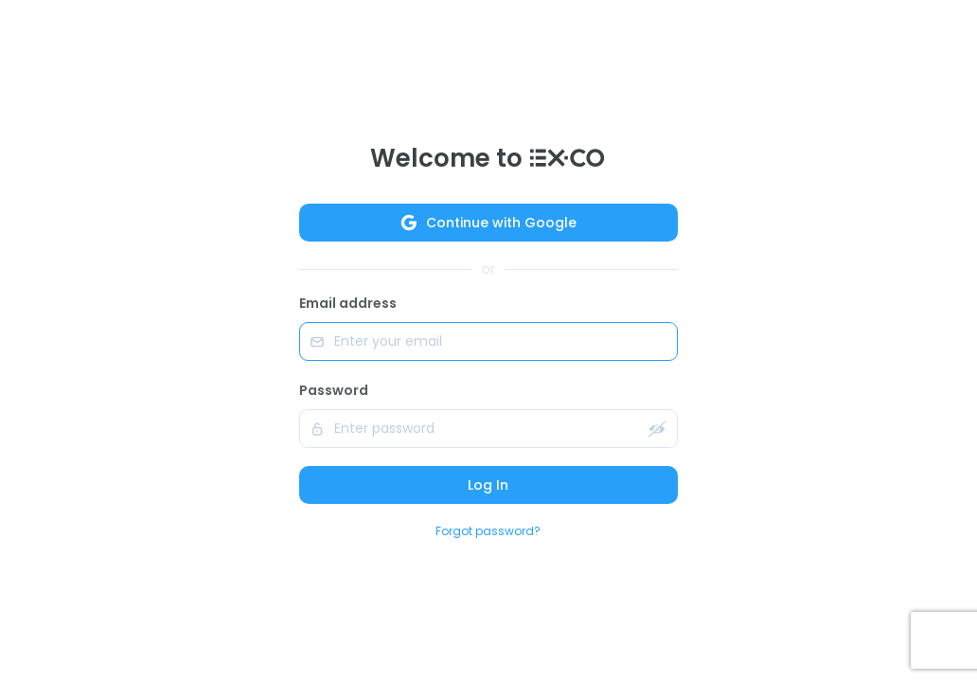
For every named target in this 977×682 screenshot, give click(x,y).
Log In (488, 485)
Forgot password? (488, 531)
